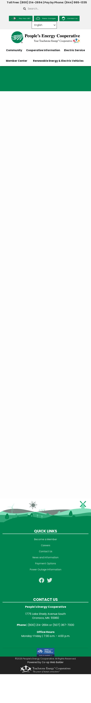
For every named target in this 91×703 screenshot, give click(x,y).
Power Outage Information (45, 569)
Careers (45, 545)
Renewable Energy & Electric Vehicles (58, 61)
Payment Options (45, 563)
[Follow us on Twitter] (49, 581)
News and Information (45, 557)
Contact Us (45, 551)
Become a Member (45, 539)
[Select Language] (44, 25)
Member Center (16, 61)
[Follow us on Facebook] (41, 581)
